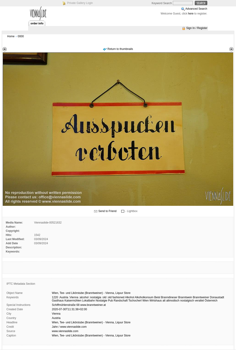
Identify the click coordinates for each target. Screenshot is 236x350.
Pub (110, 300)
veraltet (199, 300)
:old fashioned (115, 297)
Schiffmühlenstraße (64, 305)
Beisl (157, 297)
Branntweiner (201, 297)
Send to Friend (107, 211)
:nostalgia (95, 297)
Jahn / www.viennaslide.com (69, 326)
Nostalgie (101, 300)
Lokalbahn (88, 300)
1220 (55, 297)
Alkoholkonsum (144, 297)
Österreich (211, 300)
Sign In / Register (196, 28)
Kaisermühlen (73, 300)
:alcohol (83, 297)
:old (104, 297)
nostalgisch (187, 300)
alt (163, 300)
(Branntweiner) (94, 293)
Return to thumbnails (120, 49)
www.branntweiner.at (93, 305)
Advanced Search (196, 8)
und (68, 293)
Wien (145, 300)
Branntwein (185, 297)
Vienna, (110, 293)
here (191, 13)
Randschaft (121, 300)
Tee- (62, 293)
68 (78, 305)
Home (11, 36)
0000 (21, 36)
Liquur (119, 293)
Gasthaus (58, 300)
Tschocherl (135, 300)
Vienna (56, 313)
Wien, (55, 293)
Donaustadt (217, 297)
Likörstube (77, 293)
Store (127, 293)
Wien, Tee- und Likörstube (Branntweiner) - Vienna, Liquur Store (91, 322)
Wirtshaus (155, 300)
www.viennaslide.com (65, 331)
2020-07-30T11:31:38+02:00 (69, 309)
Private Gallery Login (80, 3)
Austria (56, 318)
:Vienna (73, 297)
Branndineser (169, 297)
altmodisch (172, 300)
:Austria (63, 297)
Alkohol (129, 297)
